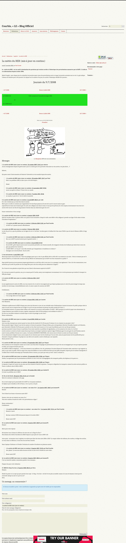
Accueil (3, 56)
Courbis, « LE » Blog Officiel (18, 26)
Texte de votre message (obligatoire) (11, 508)
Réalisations (15, 31)
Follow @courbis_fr (101, 63)
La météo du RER (23, 56)
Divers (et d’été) (25, 31)
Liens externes (43, 31)
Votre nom (4, 493)
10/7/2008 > (83, 90)
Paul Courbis (18, 65)
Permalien (44, 122)
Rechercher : (105, 26)
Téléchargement (54, 31)
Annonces (34, 31)
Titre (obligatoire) (6, 503)
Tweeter (90, 69)
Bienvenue (6, 31)
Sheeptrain (38, 159)
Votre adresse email (7, 498)
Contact (63, 31)
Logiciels (16, 56)
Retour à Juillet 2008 (44, 90)
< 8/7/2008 (6, 90)
